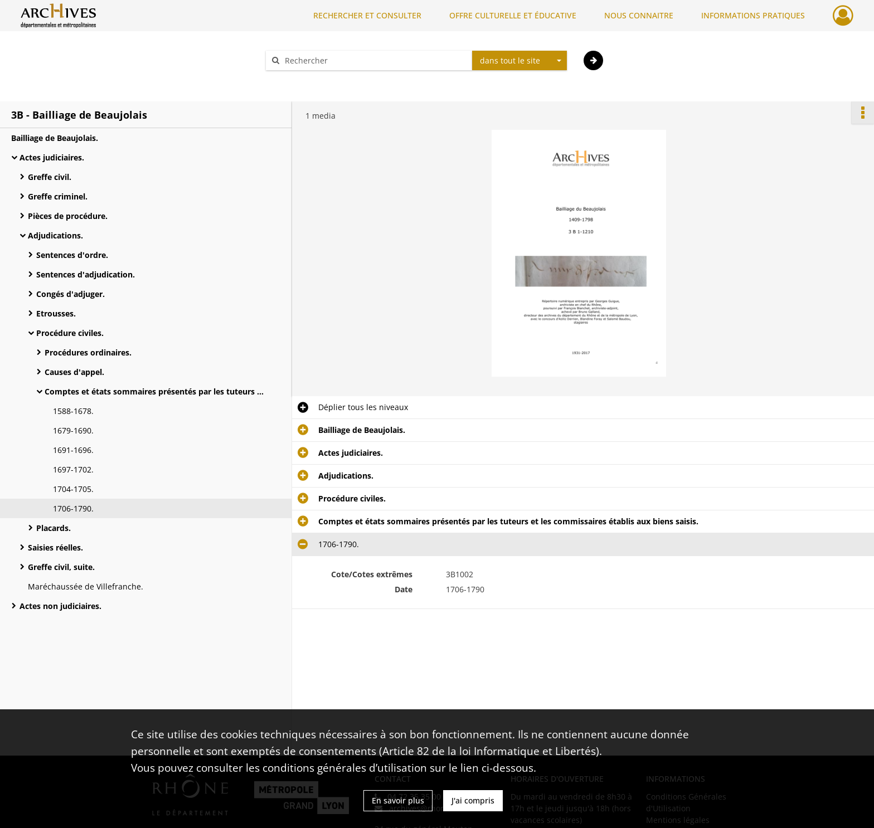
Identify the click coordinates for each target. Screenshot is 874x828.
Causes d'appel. (74, 372)
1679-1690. (73, 430)
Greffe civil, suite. (61, 567)
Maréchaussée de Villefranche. (85, 586)
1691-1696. (73, 450)
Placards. (53, 528)
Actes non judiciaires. (60, 606)
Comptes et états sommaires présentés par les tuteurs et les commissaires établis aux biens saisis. (156, 391)
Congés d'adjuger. (70, 294)
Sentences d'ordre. (72, 255)
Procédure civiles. (70, 333)
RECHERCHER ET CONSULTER (367, 15)
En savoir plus (398, 800)
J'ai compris (472, 800)
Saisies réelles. (55, 547)
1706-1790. (73, 508)
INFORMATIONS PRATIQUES (753, 15)
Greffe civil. (49, 177)
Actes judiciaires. (52, 157)
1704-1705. (73, 489)
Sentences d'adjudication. (85, 274)
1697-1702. (73, 469)
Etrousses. (56, 313)
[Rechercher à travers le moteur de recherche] (374, 60)
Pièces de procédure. (68, 216)
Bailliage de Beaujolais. (54, 138)
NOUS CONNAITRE (638, 15)
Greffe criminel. (58, 196)
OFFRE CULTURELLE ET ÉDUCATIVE (512, 15)
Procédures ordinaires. (88, 352)
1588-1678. (73, 411)
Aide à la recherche (308, 80)
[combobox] (519, 61)
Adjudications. (55, 235)
